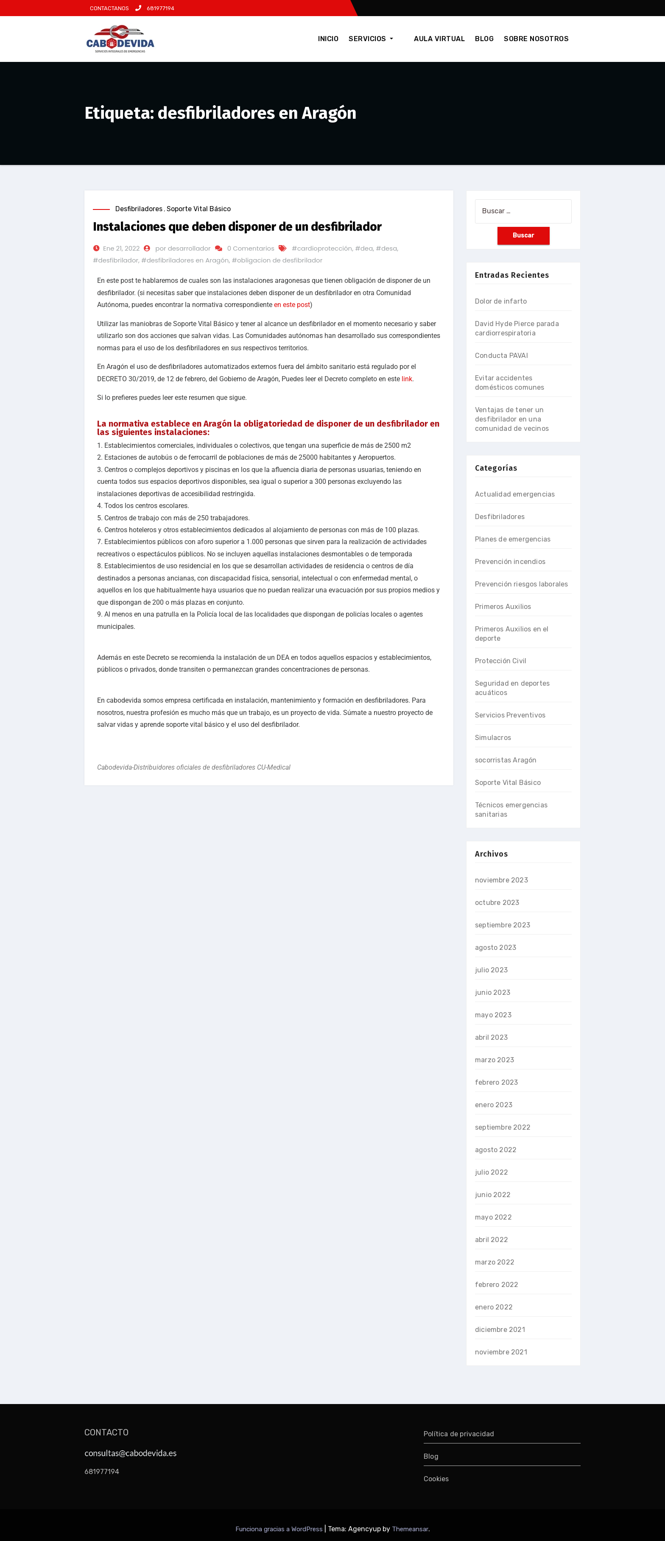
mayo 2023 (493, 1015)
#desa (386, 248)
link (407, 379)
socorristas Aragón (506, 760)
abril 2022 (491, 1240)
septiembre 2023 (502, 925)
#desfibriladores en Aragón (185, 260)
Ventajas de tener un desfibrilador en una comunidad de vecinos (512, 419)
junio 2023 (492, 992)
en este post (292, 305)
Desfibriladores (138, 209)
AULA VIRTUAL (439, 39)
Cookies (436, 1479)
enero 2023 (493, 1105)
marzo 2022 (494, 1262)
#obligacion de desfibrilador (277, 260)
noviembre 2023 (501, 880)
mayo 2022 (493, 1217)
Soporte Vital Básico (199, 209)
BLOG (484, 39)
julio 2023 (491, 970)
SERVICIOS (381, 39)
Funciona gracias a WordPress (279, 1529)
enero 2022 (494, 1307)
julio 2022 (491, 1172)
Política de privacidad (459, 1434)
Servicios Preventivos (510, 715)
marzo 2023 (494, 1060)
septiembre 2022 (503, 1127)
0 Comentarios (250, 248)
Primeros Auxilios (503, 607)
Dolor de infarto (501, 301)
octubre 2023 (497, 903)
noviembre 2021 (501, 1352)
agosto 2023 (495, 948)
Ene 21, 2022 (121, 248)
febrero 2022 (496, 1285)
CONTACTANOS (109, 8)
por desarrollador (182, 248)
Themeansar (410, 1529)
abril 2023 (491, 1037)
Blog (431, 1456)
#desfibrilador (115, 260)
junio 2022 (493, 1195)
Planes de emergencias (512, 539)
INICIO (339, 39)
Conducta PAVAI (501, 356)
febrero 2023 (496, 1082)
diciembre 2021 (500, 1330)
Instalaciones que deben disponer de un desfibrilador (237, 227)
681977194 (154, 8)
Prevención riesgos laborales (521, 584)
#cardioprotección (322, 248)
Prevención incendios (510, 562)
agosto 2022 (496, 1150)
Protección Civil (500, 661)
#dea (364, 248)
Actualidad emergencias (515, 494)
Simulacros (493, 738)
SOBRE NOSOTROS (536, 39)
